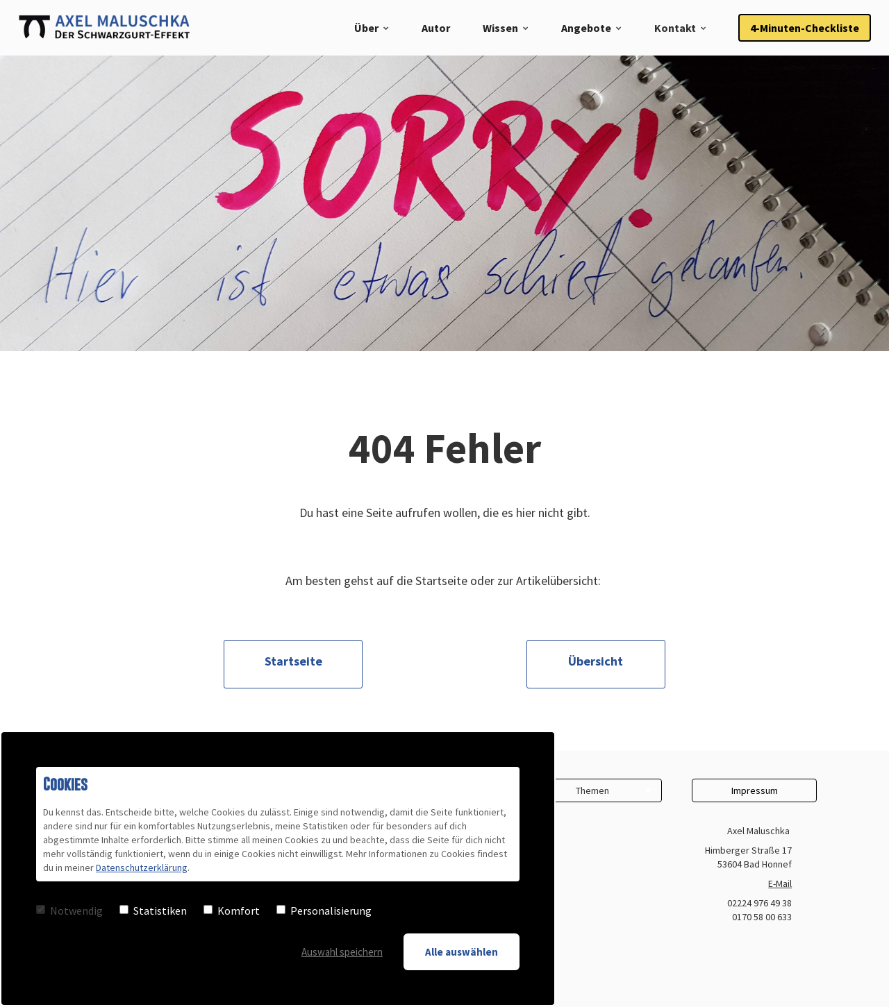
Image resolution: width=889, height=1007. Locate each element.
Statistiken (153, 910)
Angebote (586, 28)
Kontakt (675, 28)
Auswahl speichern (342, 951)
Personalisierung (324, 910)
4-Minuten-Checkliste (804, 28)
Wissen (500, 28)
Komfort (231, 910)
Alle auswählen (461, 951)
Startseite (293, 661)
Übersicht (595, 661)
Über (366, 28)
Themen (592, 790)
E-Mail (780, 883)
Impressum (754, 790)
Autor (436, 28)
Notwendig (69, 910)
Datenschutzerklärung (142, 867)
